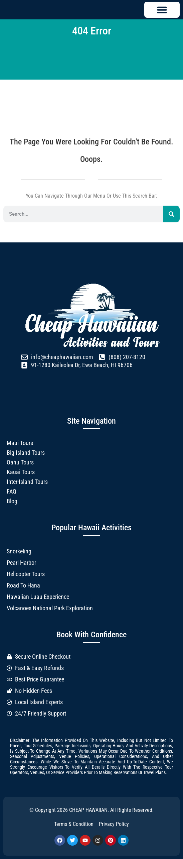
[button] (162, 10)
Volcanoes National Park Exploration (50, 608)
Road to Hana (23, 585)
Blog (12, 501)
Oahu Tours (20, 462)
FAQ (11, 491)
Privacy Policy (114, 824)
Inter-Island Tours (27, 481)
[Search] (171, 214)
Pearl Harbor (21, 562)
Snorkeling (19, 551)
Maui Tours (20, 442)
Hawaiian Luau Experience (38, 596)
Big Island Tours (26, 452)
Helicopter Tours (26, 573)
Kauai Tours (21, 471)
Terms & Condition (74, 824)
